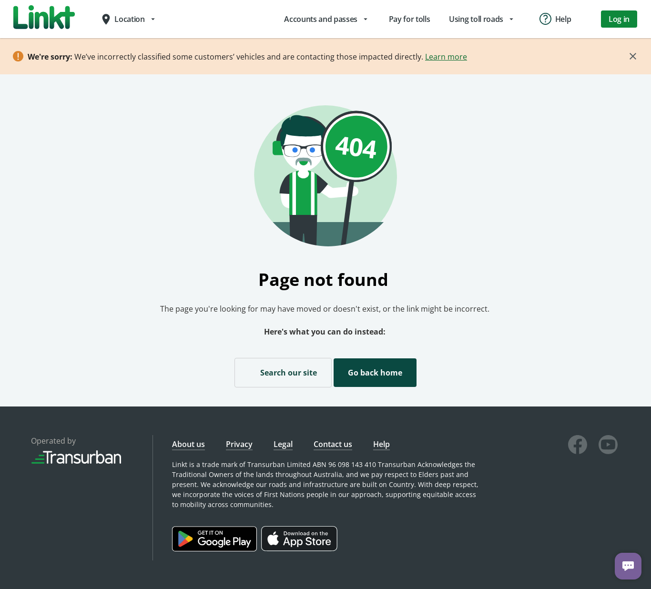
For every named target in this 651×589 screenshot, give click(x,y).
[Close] (633, 56)
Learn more (446, 56)
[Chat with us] (628, 566)
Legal (283, 444)
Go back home (375, 372)
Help (381, 444)
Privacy (239, 444)
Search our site (283, 372)
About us (188, 444)
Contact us (333, 444)
